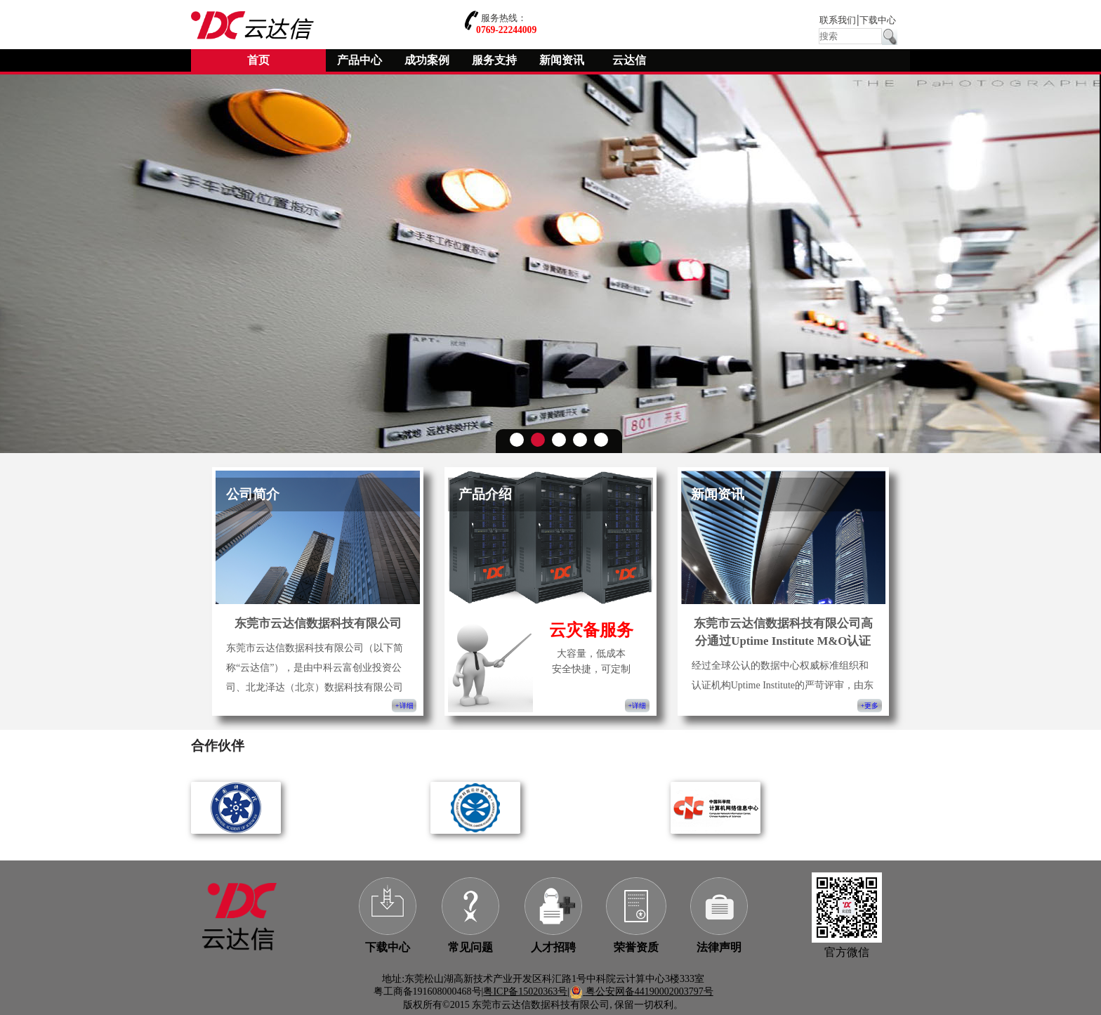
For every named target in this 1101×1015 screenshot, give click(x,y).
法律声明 (719, 947)
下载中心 (877, 20)
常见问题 (470, 947)
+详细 (404, 705)
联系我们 (837, 20)
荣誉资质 (636, 947)
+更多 (869, 705)
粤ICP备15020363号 (525, 991)
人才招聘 (553, 947)
